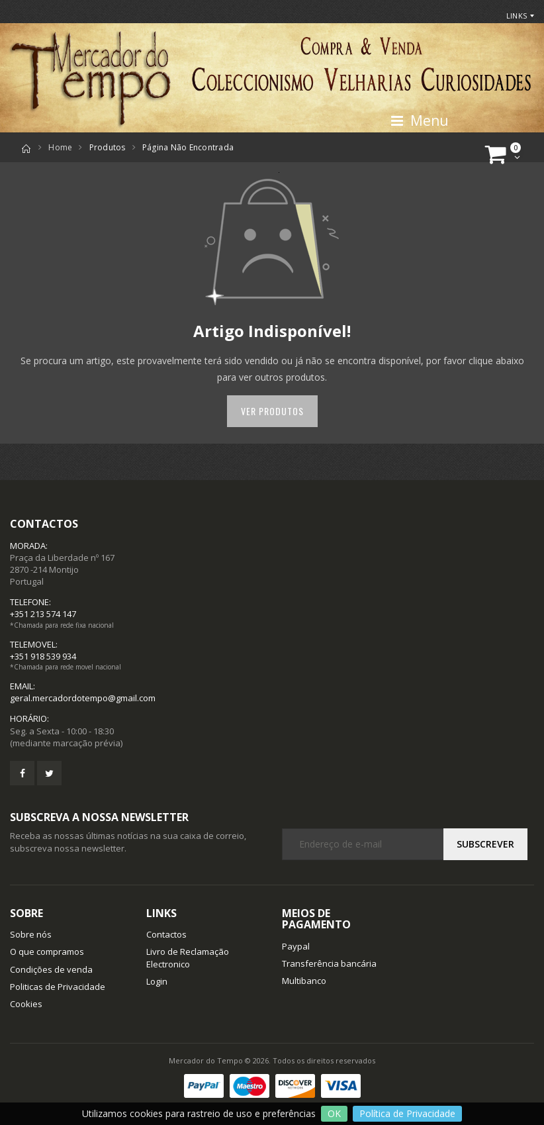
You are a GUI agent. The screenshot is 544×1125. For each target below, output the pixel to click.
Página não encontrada (188, 147)
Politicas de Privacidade (57, 987)
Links (516, 16)
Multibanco (304, 981)
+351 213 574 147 (43, 614)
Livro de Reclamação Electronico (187, 957)
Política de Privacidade (407, 1113)
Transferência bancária (329, 963)
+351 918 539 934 (43, 656)
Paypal (296, 946)
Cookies (26, 1004)
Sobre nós (31, 934)
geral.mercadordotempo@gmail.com (83, 698)
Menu (419, 120)
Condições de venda (51, 969)
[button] (504, 154)
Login (156, 981)
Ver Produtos (272, 411)
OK (334, 1113)
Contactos (166, 934)
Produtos (107, 147)
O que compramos (47, 951)
